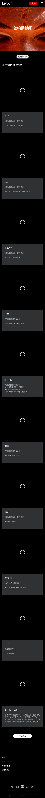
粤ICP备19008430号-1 (33, 795)
